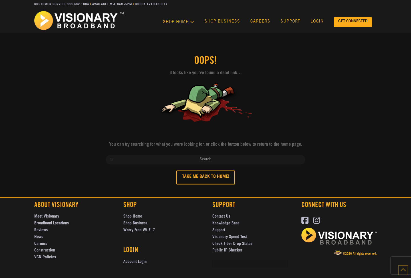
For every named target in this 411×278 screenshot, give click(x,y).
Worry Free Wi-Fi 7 (139, 230)
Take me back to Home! (205, 176)
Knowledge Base (225, 224)
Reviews (41, 230)
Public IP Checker (227, 251)
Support (218, 230)
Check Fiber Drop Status (232, 244)
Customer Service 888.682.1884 (61, 4)
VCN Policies (45, 257)
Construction (44, 251)
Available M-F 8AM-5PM (112, 4)
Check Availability (151, 4)
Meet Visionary (46, 217)
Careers (40, 244)
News (38, 237)
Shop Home (132, 217)
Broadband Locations (51, 224)
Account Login (135, 262)
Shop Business (135, 224)
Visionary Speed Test (229, 237)
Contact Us (221, 217)
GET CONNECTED (353, 21)
